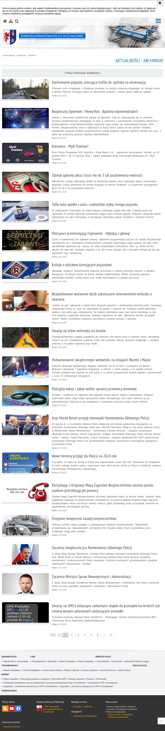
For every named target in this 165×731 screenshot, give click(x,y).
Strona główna (9, 55)
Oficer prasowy (10, 679)
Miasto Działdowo (11, 670)
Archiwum (32, 55)
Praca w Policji (140, 665)
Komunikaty (22, 661)
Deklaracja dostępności (85, 716)
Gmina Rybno (124, 670)
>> (110, 634)
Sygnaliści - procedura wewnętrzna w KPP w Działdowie (30, 686)
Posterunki (116, 661)
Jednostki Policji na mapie (136, 661)
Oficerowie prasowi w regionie (35, 679)
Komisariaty (103, 661)
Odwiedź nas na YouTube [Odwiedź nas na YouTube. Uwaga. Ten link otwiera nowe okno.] (12, 708)
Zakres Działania (67, 661)
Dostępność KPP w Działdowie (103, 683)
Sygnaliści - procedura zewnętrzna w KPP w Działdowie (86, 686)
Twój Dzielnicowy (10, 665)
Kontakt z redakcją (82, 706)
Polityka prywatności (118, 717)
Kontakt (5, 674)
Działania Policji (9, 656)
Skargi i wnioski (76, 679)
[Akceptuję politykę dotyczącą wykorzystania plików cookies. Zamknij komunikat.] (160, 2)
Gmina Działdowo (31, 670)
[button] (158, 21)
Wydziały (51, 661)
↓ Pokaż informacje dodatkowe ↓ (82, 72)
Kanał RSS (5, 708)
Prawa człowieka (85, 661)
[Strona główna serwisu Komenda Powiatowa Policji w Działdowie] (5, 21)
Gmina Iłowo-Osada (52, 670)
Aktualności (21, 55)
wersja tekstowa (12, 726)
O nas (32, 656)
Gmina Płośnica (107, 670)
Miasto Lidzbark (72, 670)
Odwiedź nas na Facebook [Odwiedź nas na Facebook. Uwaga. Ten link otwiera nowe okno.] (18, 708)
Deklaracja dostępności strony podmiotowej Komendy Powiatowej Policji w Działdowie (44, 683)
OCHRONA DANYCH (9, 690)
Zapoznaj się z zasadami (120, 714)
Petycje (89, 679)
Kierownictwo (38, 661)
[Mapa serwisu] (11, 21)
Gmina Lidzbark (89, 670)
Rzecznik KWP (59, 679)
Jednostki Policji (103, 656)
